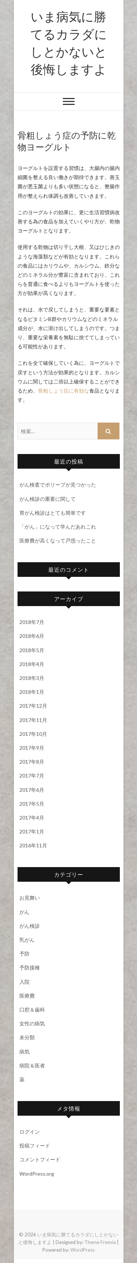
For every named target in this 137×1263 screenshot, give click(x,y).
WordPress (83, 1250)
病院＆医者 (32, 1065)
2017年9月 (31, 748)
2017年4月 (31, 817)
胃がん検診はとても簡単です (52, 513)
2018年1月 (31, 692)
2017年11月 (33, 720)
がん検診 (29, 926)
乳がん (27, 940)
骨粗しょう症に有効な (63, 390)
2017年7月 (31, 775)
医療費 (27, 995)
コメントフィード (39, 1159)
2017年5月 (31, 804)
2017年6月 (31, 790)
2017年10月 (33, 734)
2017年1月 (31, 831)
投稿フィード (34, 1145)
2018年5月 (31, 650)
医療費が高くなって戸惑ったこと (57, 540)
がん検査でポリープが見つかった (57, 484)
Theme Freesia (100, 1242)
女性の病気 (32, 1023)
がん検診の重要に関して (47, 499)
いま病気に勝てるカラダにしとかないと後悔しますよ (68, 42)
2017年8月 (31, 762)
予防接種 (29, 967)
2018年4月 (31, 664)
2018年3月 (31, 678)
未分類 (27, 1037)
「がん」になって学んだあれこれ (57, 526)
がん (24, 912)
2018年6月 (31, 636)
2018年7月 (31, 622)
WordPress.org (36, 1174)
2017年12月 (33, 706)
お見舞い (29, 898)
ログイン (29, 1131)
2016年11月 (33, 845)
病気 (24, 1051)
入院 (24, 982)
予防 (24, 953)
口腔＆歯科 (32, 1009)
